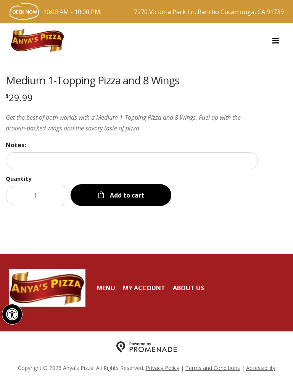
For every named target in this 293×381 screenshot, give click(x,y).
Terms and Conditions (212, 367)
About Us (188, 288)
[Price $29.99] (19, 97)
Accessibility (260, 367)
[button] (12, 314)
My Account (144, 288)
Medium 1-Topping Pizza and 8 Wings (92, 80)
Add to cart (126, 195)
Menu (106, 288)
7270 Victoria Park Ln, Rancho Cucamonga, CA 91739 (209, 12)
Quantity (19, 178)
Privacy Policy (162, 367)
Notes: (16, 145)
